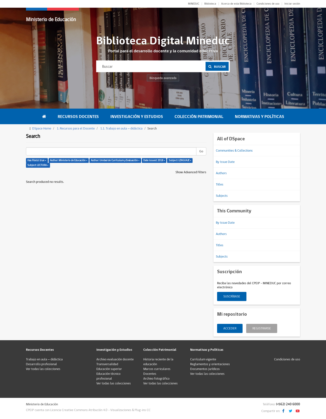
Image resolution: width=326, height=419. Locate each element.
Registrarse (261, 328)
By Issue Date (225, 162)
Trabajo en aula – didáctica (44, 359)
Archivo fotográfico (156, 378)
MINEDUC (193, 3)
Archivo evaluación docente (115, 359)
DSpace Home (41, 128)
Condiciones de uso (268, 3)
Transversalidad (107, 364)
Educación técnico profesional (108, 376)
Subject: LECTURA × (37, 165)
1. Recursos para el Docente (76, 128)
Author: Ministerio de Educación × (68, 160)
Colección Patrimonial (199, 117)
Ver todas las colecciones (43, 369)
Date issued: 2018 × (154, 160)
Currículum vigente (203, 359)
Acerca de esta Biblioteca (236, 3)
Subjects (222, 195)
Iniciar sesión (292, 3)
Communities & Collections (234, 150)
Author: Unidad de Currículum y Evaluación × (115, 160)
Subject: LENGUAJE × (180, 160)
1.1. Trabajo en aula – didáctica (121, 128)
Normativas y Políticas (259, 117)
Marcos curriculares (156, 369)
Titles (219, 184)
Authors (221, 173)
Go (201, 151)
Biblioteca (210, 3)
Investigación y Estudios (136, 117)
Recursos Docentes (78, 117)
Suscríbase (231, 296)
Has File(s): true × (36, 160)
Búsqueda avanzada (163, 78)
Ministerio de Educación (51, 19)
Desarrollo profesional (41, 364)
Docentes (149, 373)
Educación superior (109, 369)
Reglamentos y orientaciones (210, 364)
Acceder (229, 328)
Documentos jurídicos (205, 369)
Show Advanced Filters (191, 172)
